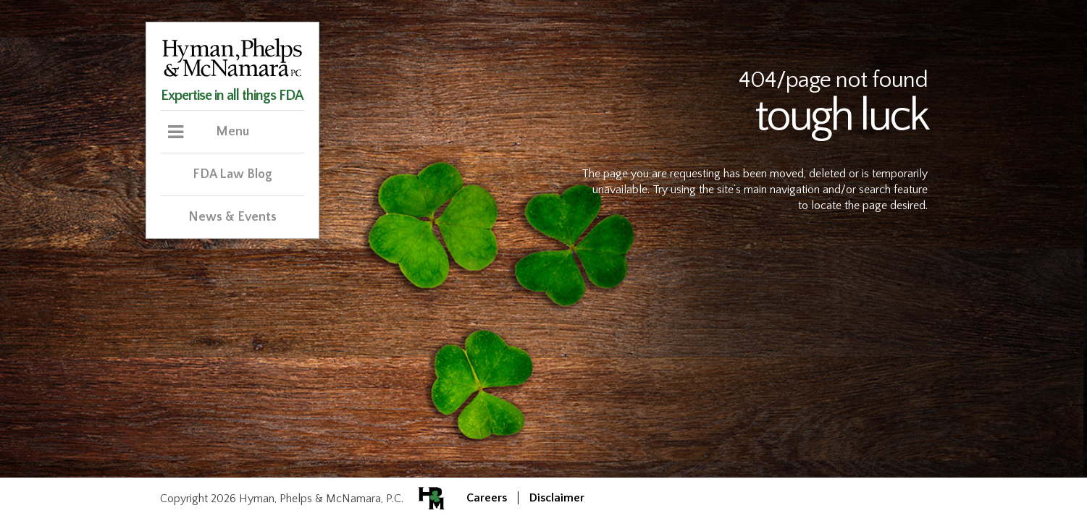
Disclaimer (556, 497)
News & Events (232, 217)
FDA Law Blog (232, 174)
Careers (486, 497)
